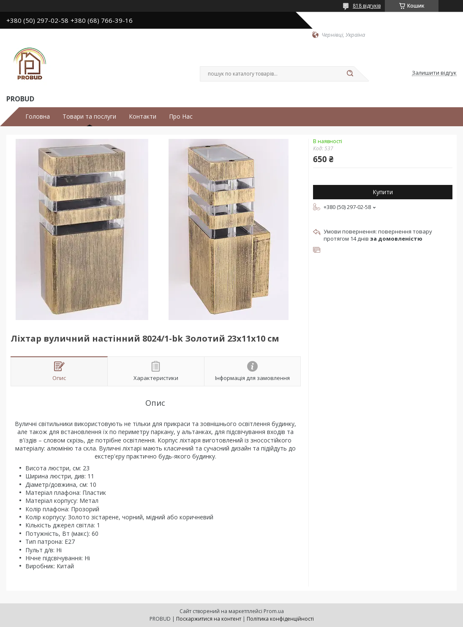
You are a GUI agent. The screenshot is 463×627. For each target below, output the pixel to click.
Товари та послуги (89, 116)
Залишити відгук (434, 73)
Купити (383, 192)
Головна (37, 116)
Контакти (142, 116)
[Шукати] (349, 73)
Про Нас (181, 116)
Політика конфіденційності (280, 618)
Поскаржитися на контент (208, 618)
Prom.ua (274, 611)
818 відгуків (367, 5)
